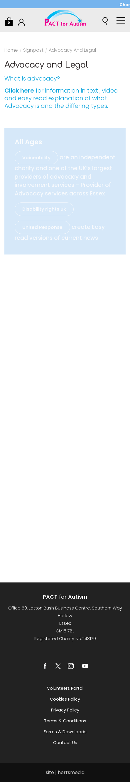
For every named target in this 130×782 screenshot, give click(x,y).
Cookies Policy (65, 699)
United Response (42, 227)
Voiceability (36, 158)
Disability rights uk (44, 209)
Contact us (65, 743)
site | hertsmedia (65, 772)
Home (11, 50)
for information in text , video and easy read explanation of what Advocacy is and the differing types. (61, 98)
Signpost (33, 50)
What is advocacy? (32, 78)
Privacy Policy (65, 710)
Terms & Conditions (65, 721)
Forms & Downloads (65, 732)
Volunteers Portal (65, 688)
